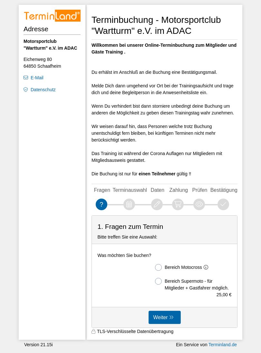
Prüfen (199, 190)
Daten (157, 190)
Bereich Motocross (183, 267)
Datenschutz (43, 89)
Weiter (160, 317)
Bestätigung (223, 190)
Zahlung (178, 190)
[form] (164, 271)
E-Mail (37, 77)
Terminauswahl (130, 190)
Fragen (102, 190)
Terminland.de (222, 344)
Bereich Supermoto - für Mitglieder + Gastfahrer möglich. (193, 284)
